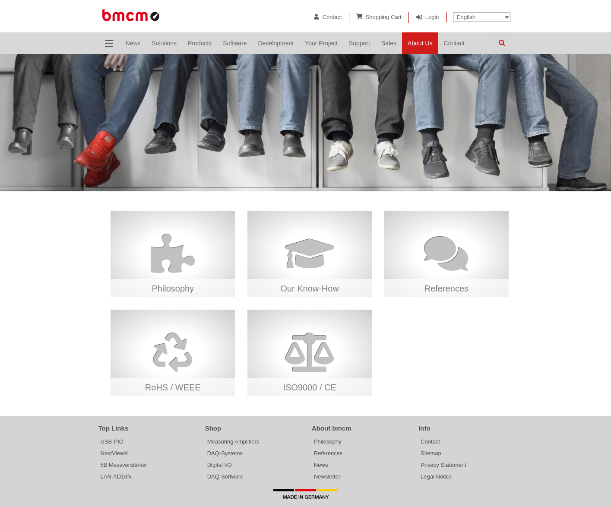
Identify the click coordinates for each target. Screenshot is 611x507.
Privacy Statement (443, 465)
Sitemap (431, 453)
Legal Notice (436, 476)
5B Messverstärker (124, 465)
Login (432, 17)
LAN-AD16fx (116, 476)
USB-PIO (112, 441)
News (321, 465)
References (328, 453)
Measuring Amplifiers (233, 441)
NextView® (114, 453)
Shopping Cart (384, 17)
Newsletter (327, 476)
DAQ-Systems (225, 453)
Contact (332, 17)
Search (502, 43)
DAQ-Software (225, 476)
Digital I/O (219, 465)
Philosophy (328, 441)
